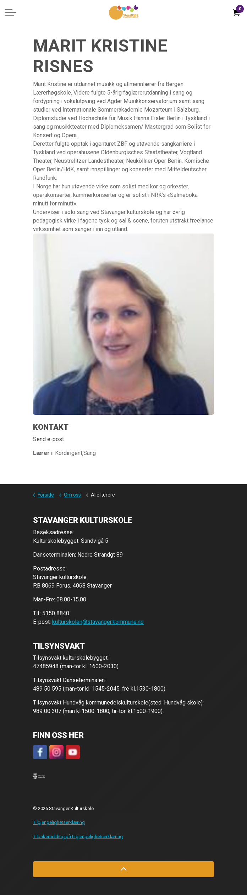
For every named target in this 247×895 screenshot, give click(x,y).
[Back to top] (123, 869)
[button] (39, 776)
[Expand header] (10, 12)
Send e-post (48, 439)
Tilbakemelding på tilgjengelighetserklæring (78, 836)
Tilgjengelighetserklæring (59, 822)
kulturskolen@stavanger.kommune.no (98, 621)
